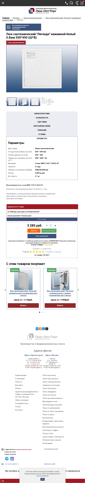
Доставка (19, 385)
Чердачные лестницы (51, 385)
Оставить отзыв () (53, 252)
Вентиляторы (47, 418)
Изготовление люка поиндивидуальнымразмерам (20, 27)
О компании (20, 379)
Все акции (42, 219)
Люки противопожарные (52, 398)
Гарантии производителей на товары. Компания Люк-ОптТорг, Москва (26, 394)
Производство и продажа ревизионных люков (42, 344)
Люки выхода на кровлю (52, 405)
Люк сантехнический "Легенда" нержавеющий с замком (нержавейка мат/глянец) (60, 293)
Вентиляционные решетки (53, 427)
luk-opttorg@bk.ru (36, 367)
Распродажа (47, 443)
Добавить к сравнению (42, 249)
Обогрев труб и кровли (51, 440)
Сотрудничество (21, 403)
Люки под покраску (50, 379)
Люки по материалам (51, 408)
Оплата (18, 388)
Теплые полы (47, 433)
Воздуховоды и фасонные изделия (52, 422)
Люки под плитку (49, 375)
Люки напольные (49, 388)
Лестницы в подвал (50, 430)
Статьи (18, 407)
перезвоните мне (51, 449)
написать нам (49, 464)
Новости (18, 382)
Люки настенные (49, 395)
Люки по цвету (48, 415)
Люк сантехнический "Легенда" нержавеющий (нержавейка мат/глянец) (23, 293)
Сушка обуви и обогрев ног (53, 437)
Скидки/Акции (20, 375)
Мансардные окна (49, 401)
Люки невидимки (49, 392)
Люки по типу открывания (52, 411)
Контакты (19, 410)
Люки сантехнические (51, 382)
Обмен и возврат (22, 400)
